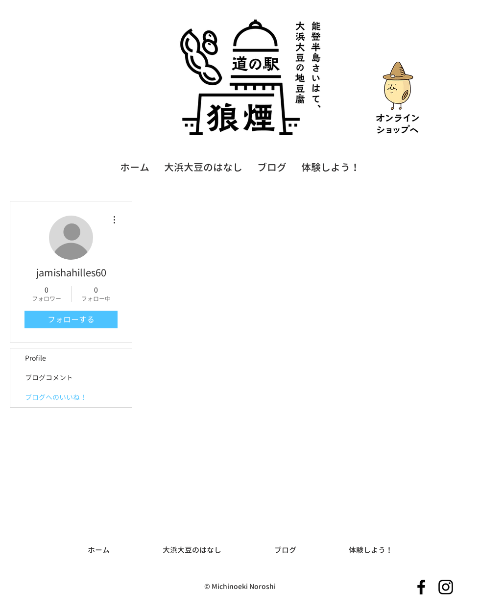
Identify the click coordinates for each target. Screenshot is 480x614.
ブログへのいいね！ (56, 397)
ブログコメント (49, 377)
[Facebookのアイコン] (421, 587)
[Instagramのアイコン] (446, 587)
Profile (35, 358)
